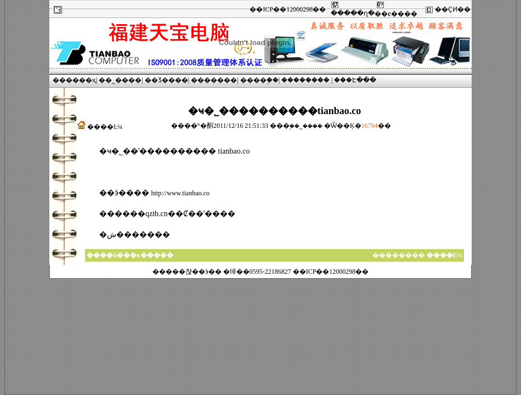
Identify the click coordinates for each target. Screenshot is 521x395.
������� (214, 80)
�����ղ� (353, 13)
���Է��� (355, 80)
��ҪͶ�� (453, 9)
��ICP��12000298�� (288, 9)
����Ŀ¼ (104, 127)
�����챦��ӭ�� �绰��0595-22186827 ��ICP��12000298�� (260, 271)
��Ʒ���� (166, 80)
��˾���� (120, 80)
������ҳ (74, 80)
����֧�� (259, 80)
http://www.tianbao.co (180, 193)
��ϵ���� (396, 14)
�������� (305, 80)
